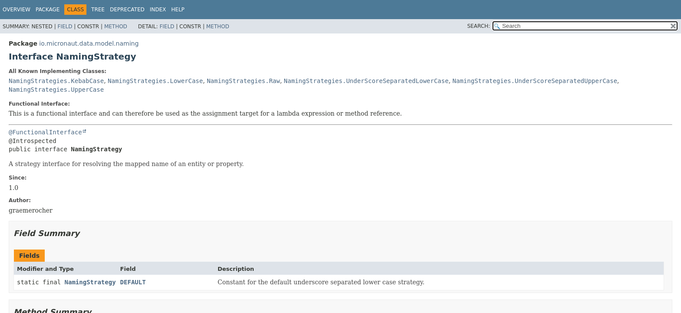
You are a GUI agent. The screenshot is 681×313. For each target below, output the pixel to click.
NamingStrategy (90, 282)
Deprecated (127, 10)
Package (48, 10)
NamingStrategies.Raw (243, 80)
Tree (98, 10)
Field (64, 26)
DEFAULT (133, 282)
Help (178, 10)
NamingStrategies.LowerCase (155, 80)
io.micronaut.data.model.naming (89, 43)
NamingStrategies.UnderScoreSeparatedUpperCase (535, 80)
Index (158, 10)
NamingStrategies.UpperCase (56, 89)
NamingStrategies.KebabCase (56, 80)
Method (115, 26)
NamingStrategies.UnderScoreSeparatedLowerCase (366, 80)
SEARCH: (478, 26)
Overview (16, 10)
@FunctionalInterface (45, 132)
